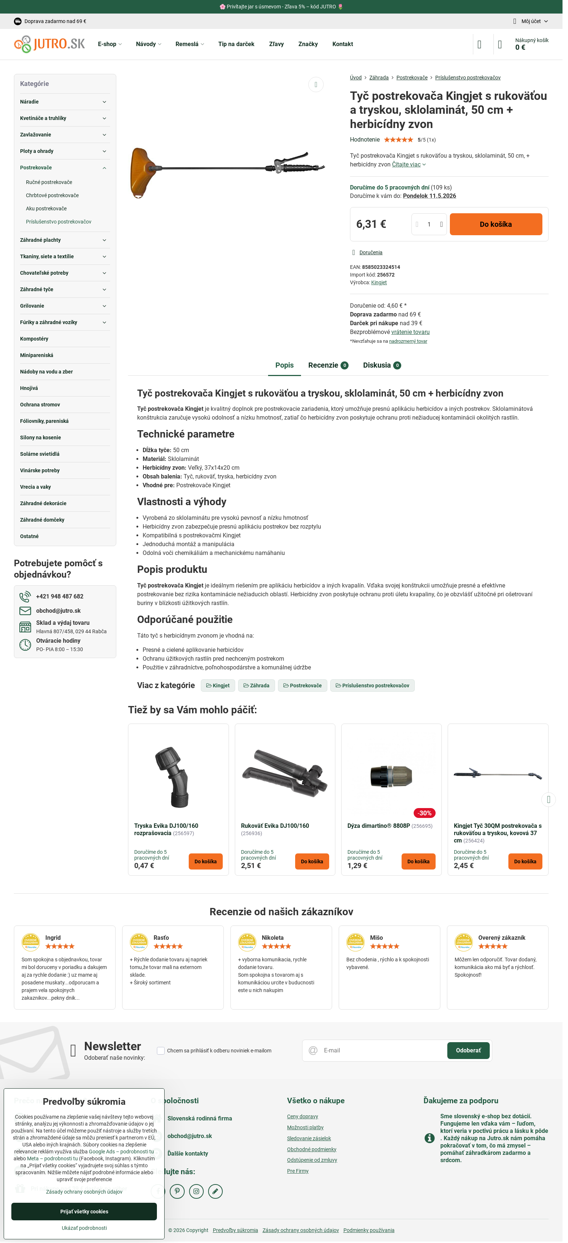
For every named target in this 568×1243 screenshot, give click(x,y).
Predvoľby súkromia (235, 1230)
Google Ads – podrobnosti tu (121, 1151)
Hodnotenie (365, 139)
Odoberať (468, 1050)
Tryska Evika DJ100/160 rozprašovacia (166, 829)
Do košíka (496, 224)
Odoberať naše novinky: (114, 1057)
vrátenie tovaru (410, 331)
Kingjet (379, 282)
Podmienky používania (369, 1230)
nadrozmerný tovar (408, 341)
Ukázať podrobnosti (84, 1228)
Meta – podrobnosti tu (52, 1158)
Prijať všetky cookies (84, 1211)
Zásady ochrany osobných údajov (301, 1230)
